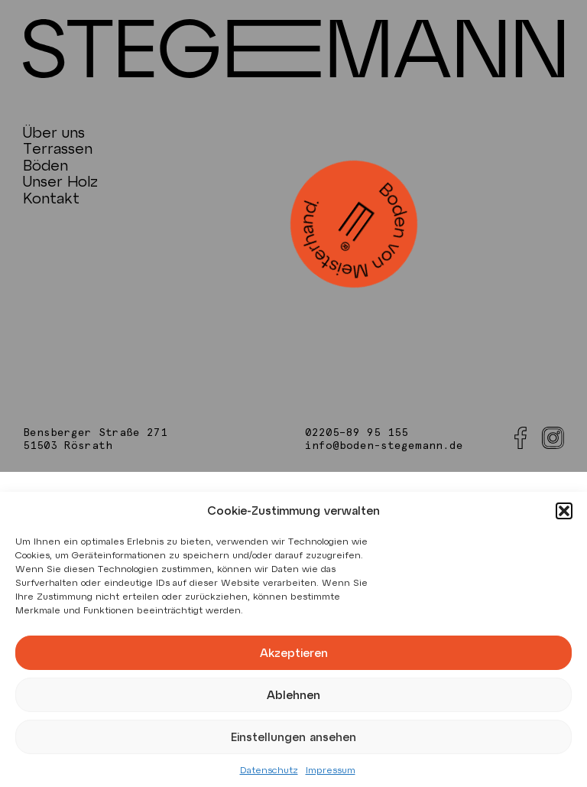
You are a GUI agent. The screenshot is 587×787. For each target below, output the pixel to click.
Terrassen (57, 148)
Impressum (330, 769)
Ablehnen (293, 694)
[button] (564, 511)
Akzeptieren (294, 652)
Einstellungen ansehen (293, 736)
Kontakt (51, 198)
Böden (45, 165)
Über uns (54, 132)
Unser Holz (60, 181)
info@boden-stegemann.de (384, 446)
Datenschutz (269, 769)
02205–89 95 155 (356, 433)
